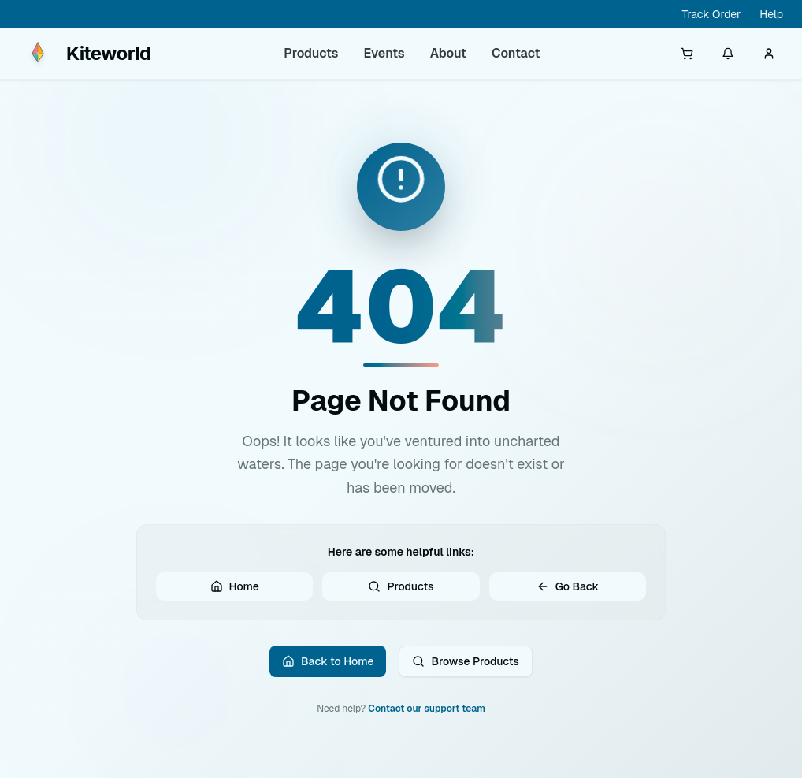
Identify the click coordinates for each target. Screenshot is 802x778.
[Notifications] (728, 53)
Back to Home (327, 672)
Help (771, 14)
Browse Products (465, 672)
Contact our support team (426, 723)
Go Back (568, 593)
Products (311, 53)
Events (384, 53)
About (448, 53)
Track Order (711, 14)
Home (234, 593)
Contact (516, 53)
